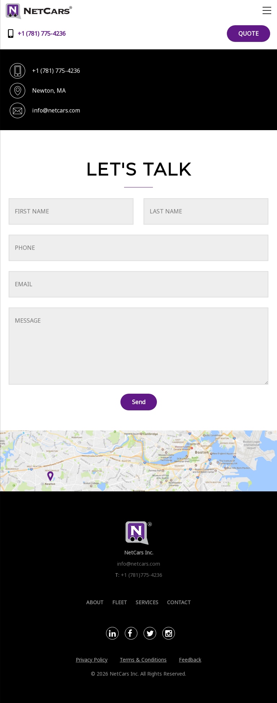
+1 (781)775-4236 (141, 574)
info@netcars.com (56, 110)
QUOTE (248, 33)
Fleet (119, 602)
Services (147, 602)
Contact (179, 602)
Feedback (190, 659)
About (95, 602)
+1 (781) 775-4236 (56, 71)
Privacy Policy (91, 659)
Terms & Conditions (143, 659)
